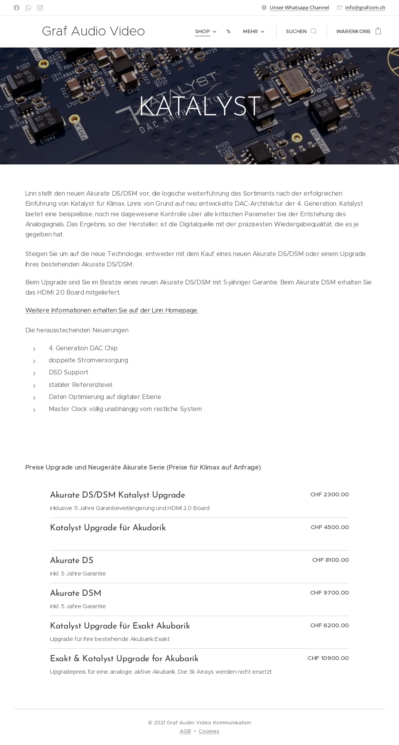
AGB (185, 731)
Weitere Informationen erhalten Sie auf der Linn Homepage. (111, 310)
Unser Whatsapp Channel (299, 7)
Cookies (209, 731)
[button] (301, 31)
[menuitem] (206, 31)
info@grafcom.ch (365, 7)
